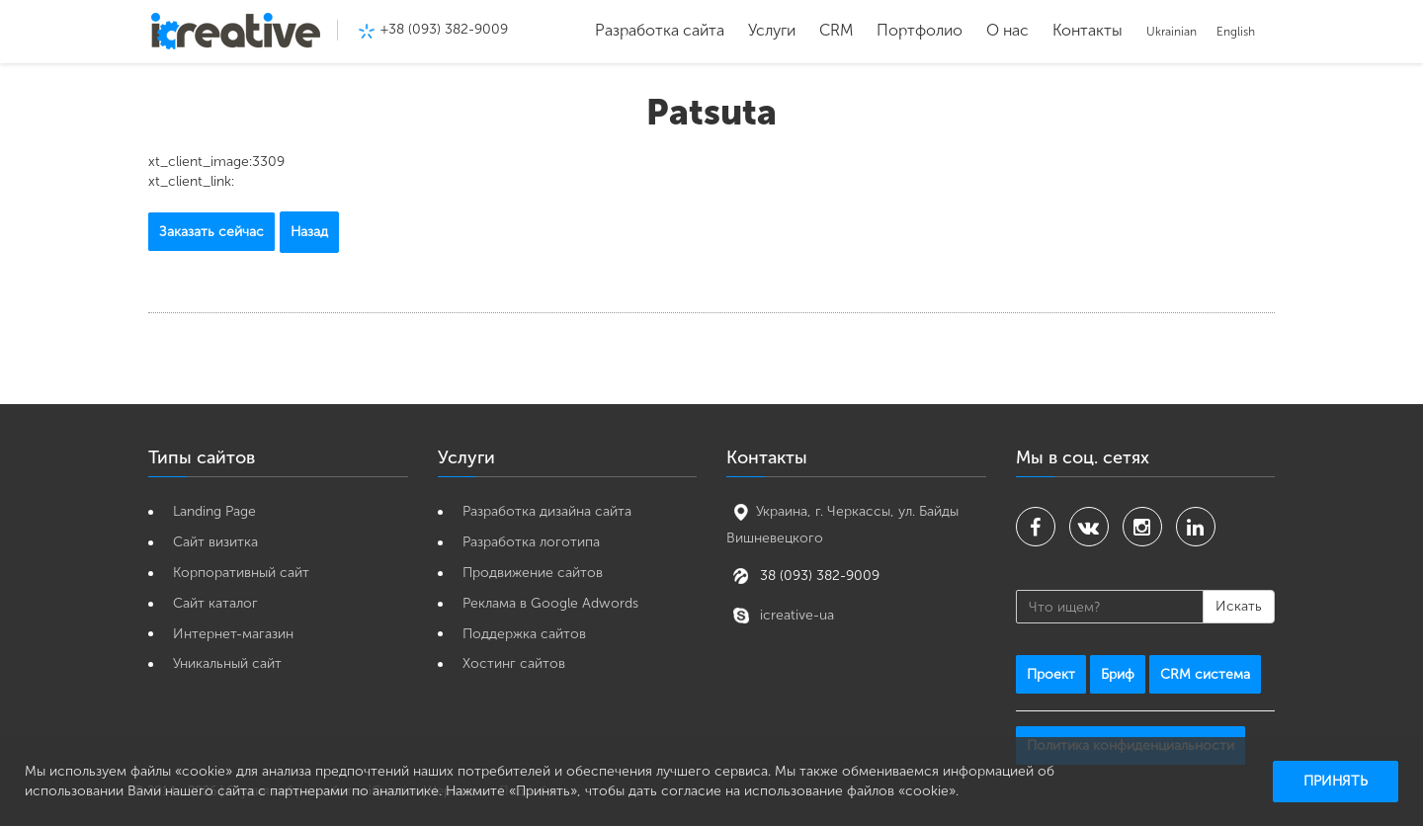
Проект (1051, 674)
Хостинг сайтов (513, 663)
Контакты (1087, 30)
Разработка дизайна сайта (546, 511)
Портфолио (920, 30)
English (1235, 32)
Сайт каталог (215, 603)
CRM (836, 30)
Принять (1335, 781)
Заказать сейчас (211, 231)
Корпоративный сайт (241, 572)
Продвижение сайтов (532, 572)
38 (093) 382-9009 (817, 574)
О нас (1007, 30)
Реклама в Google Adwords (550, 603)
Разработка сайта (659, 30)
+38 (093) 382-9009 (444, 29)
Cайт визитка (215, 542)
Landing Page (214, 511)
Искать (1238, 606)
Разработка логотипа (531, 542)
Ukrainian (1171, 32)
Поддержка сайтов (524, 633)
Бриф (1117, 674)
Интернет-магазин (233, 633)
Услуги (771, 30)
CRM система (1205, 674)
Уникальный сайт (227, 663)
